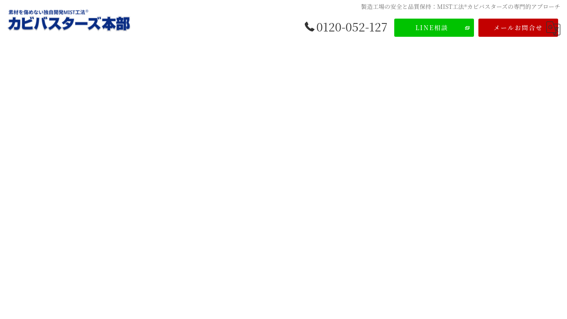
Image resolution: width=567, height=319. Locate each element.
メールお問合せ (518, 27)
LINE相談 (432, 27)
